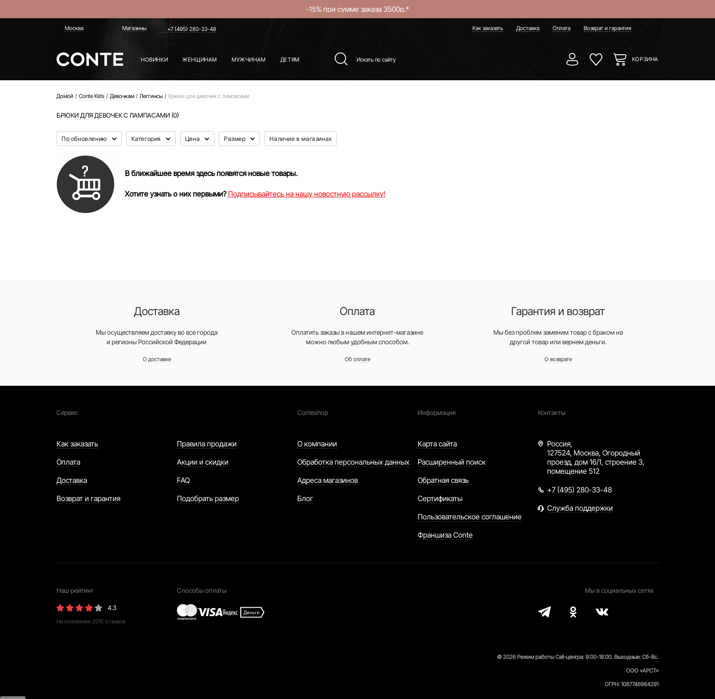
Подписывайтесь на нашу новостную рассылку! (306, 193)
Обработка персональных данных (353, 461)
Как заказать (487, 28)
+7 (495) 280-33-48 (191, 29)
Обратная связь (443, 480)
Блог (305, 498)
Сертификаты (440, 498)
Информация (437, 412)
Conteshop (312, 412)
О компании (317, 443)
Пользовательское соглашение (470, 516)
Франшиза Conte (445, 534)
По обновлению (85, 138)
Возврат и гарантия (607, 28)
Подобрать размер (208, 498)
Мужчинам (249, 59)
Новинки (154, 59)
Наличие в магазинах (300, 138)
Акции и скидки (202, 461)
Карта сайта (437, 443)
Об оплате (357, 359)
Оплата (561, 28)
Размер (235, 138)
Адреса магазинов (327, 480)
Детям (290, 59)
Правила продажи (207, 443)
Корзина (645, 59)
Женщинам (199, 59)
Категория (147, 138)
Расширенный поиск (452, 461)
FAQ (183, 480)
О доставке (157, 359)
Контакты (551, 412)
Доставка (527, 28)
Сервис (67, 412)
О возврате (558, 359)
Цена (193, 138)
